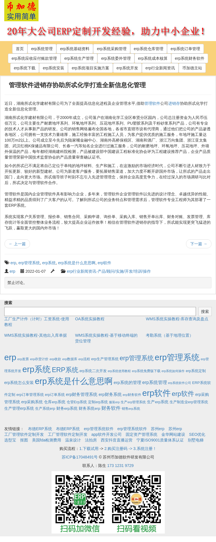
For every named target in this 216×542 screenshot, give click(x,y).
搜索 (8, 302)
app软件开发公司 (106, 434)
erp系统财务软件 (189, 58)
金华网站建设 (173, 434)
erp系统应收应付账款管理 (34, 58)
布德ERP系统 (40, 428)
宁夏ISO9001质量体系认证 (160, 440)
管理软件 (152, 103)
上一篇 (17, 244)
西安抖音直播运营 (116, 440)
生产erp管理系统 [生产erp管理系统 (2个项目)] (133, 402)
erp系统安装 (53, 68)
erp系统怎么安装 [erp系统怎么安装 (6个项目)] (19, 382)
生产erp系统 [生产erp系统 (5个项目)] (157, 402)
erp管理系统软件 (98, 428)
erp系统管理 (42, 48)
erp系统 (49, 263)
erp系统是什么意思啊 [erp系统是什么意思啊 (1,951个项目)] (73, 381)
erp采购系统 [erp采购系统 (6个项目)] (32, 402)
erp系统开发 (127, 68)
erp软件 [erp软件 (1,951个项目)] (156, 393)
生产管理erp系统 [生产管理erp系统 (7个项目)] (19, 408)
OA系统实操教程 (89, 319)
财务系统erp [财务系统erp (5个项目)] (89, 408)
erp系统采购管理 (111, 48)
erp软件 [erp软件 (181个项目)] (183, 393)
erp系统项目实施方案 (90, 68)
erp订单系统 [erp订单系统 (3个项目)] (55, 395)
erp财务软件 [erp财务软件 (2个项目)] (132, 394)
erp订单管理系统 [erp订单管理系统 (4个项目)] (30, 394)
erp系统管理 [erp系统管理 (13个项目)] (154, 382)
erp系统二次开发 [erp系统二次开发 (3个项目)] (93, 371)
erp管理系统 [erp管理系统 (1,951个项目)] (177, 357)
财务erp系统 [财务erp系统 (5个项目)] (67, 408)
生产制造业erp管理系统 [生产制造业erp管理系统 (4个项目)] (189, 402)
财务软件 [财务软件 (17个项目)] (111, 408)
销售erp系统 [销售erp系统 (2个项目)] (131, 408)
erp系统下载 (24, 68)
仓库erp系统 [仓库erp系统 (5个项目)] (54, 402)
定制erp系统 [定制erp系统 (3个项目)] (98, 402)
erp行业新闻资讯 (160, 68)
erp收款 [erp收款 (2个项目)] (55, 359)
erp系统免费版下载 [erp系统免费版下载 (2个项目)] (146, 371)
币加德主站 (192, 68)
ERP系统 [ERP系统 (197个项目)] (65, 370)
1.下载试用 (89, 448)
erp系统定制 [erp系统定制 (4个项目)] (196, 371)
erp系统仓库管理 (148, 48)
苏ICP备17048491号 (80, 457)
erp (13, 263)
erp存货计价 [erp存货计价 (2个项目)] (39, 359)
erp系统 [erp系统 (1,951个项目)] (36, 369)
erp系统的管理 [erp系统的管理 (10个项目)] (127, 382)
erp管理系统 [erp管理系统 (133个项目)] (137, 358)
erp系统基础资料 (74, 48)
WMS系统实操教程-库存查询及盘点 (177, 319)
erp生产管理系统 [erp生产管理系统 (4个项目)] (105, 359)
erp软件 (104, 263)
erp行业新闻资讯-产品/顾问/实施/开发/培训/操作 (109, 271)
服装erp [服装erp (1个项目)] (114, 402)
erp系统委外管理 (116, 58)
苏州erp (157, 428)
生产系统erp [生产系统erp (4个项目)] (45, 408)
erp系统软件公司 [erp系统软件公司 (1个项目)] (179, 383)
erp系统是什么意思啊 (76, 263)
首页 (20, 48)
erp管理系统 (29, 263)
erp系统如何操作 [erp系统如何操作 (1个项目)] (173, 371)
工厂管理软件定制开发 (24, 434)
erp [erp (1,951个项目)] (10, 357)
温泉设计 (73, 440)
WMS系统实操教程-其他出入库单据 (35, 335)
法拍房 (91, 440)
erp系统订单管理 (185, 48)
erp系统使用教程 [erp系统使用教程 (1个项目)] (119, 371)
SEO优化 (197, 434)
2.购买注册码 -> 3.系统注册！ (130, 448)
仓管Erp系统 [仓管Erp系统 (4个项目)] (77, 402)
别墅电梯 (196, 440)
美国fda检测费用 (46, 440)
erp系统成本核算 (153, 58)
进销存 (174, 103)
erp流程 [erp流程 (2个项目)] (84, 359)
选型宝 (10, 440)
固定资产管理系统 (141, 434)
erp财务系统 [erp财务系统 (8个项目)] (110, 394)
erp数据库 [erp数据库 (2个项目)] (69, 359)
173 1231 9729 (120, 465)
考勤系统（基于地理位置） (169, 335)
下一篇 (198, 244)
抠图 (24, 440)
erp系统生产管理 (79, 58)
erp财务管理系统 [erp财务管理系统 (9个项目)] (82, 394)
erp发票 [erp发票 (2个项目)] (23, 359)
